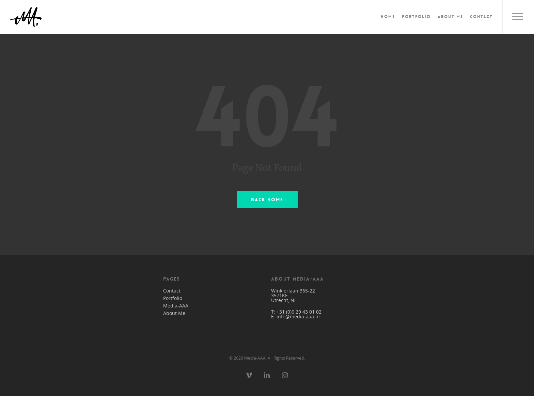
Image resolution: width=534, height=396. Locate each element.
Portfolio (416, 16)
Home (388, 16)
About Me (450, 16)
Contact (481, 16)
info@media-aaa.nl (298, 316)
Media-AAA (175, 305)
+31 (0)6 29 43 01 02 (299, 311)
